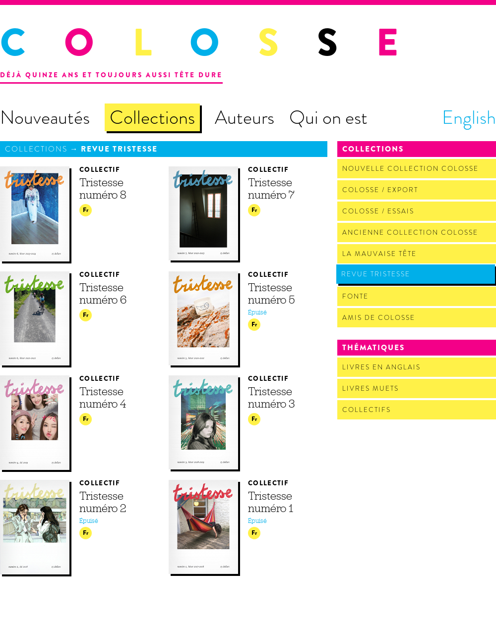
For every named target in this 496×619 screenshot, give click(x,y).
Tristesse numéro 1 (270, 502)
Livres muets (370, 388)
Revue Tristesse (119, 149)
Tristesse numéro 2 (102, 502)
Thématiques (373, 347)
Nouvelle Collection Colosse (410, 168)
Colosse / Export (380, 190)
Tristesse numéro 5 (271, 293)
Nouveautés (45, 117)
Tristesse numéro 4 (102, 397)
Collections (152, 117)
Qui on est (328, 117)
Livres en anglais (381, 367)
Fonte (355, 296)
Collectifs (366, 409)
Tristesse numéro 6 (102, 293)
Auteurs (244, 117)
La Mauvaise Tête (379, 253)
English (469, 117)
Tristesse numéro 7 (271, 188)
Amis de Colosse (378, 317)
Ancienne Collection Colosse (410, 232)
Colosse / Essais (378, 211)
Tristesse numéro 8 (102, 188)
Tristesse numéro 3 (271, 397)
